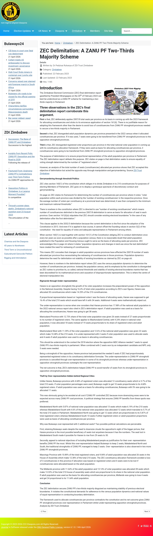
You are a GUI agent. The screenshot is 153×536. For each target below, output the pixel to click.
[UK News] (49, 31)
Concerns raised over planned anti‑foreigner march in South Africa (21, 84)
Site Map (108, 31)
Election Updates (22, 31)
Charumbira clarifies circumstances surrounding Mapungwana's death (20, 109)
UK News (43, 31)
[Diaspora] (65, 31)
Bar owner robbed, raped (19, 118)
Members (95, 31)
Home (6, 31)
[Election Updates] (32, 31)
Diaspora (59, 31)
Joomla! (4, 527)
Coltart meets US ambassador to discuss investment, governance (19, 63)
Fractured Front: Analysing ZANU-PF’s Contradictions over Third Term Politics (20, 174)
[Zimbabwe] (84, 31)
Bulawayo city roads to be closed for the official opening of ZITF (21, 96)
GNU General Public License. (50, 527)
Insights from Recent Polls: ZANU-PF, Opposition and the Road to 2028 (21, 156)
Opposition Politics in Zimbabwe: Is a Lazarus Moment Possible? (19, 191)
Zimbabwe (77, 31)
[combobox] (137, 31)
